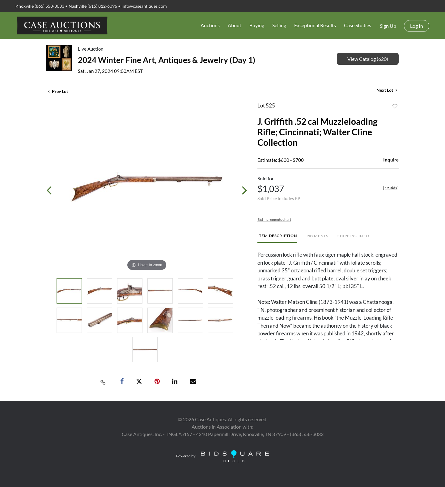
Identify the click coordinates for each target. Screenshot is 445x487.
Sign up (388, 26)
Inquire (391, 159)
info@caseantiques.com (144, 6)
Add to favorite (395, 106)
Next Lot (386, 90)
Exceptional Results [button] (315, 25)
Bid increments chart (274, 219)
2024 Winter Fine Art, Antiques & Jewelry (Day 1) (166, 60)
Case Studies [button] (357, 25)
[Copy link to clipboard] (103, 381)
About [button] (234, 25)
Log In (416, 26)
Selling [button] (279, 25)
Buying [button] (256, 25)
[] (391, 188)
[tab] (277, 238)
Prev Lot (58, 91)
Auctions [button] (210, 25)
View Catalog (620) (367, 59)
